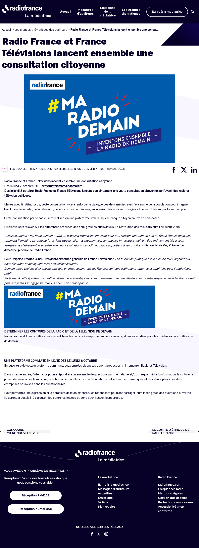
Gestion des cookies (172, 498)
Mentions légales (170, 493)
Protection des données (175, 502)
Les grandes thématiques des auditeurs (40, 29)
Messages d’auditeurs (113, 489)
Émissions (105, 498)
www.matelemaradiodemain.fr (62, 186)
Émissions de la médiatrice (108, 11)
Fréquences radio (170, 489)
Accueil (65, 11)
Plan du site (106, 506)
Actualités (105, 493)
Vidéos (103, 502)
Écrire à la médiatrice (113, 484)
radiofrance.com (169, 484)
